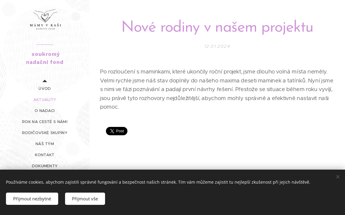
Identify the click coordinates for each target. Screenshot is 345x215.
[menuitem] (45, 88)
